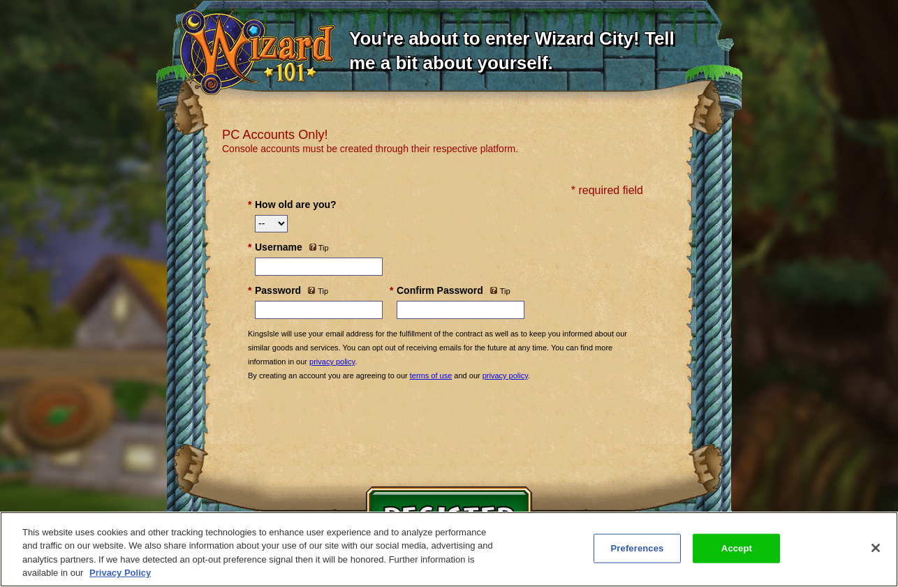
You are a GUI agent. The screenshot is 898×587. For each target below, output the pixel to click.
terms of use (431, 375)
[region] (449, 549)
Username (278, 247)
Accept (736, 548)
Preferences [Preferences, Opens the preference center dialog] (637, 548)
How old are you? (296, 204)
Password (278, 290)
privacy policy (332, 361)
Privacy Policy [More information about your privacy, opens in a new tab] (120, 572)
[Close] (875, 548)
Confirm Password (440, 290)
